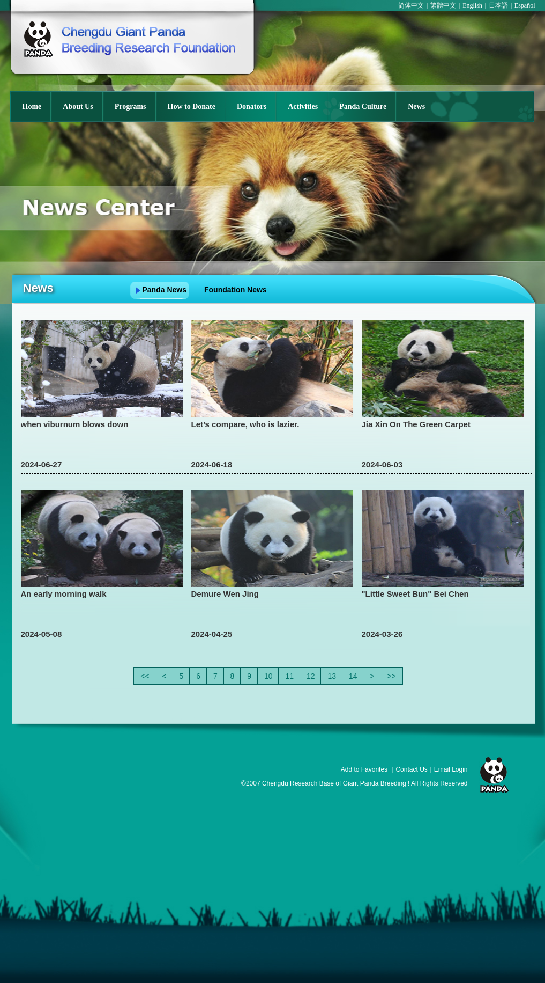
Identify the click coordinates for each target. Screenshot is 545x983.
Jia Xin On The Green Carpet (416, 424)
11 (289, 676)
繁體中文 (443, 5)
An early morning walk (64, 593)
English (472, 5)
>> (391, 676)
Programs (130, 106)
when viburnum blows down (75, 424)
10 (268, 676)
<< (144, 676)
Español (524, 5)
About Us (78, 106)
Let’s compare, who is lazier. (245, 424)
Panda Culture (362, 106)
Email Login (451, 769)
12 (311, 676)
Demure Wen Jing (225, 593)
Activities (303, 106)
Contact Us (411, 769)
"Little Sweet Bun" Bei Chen (415, 593)
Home (32, 106)
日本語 (498, 5)
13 (331, 676)
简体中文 (411, 5)
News (416, 106)
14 (353, 676)
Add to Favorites (364, 769)
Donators (251, 106)
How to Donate (191, 106)
